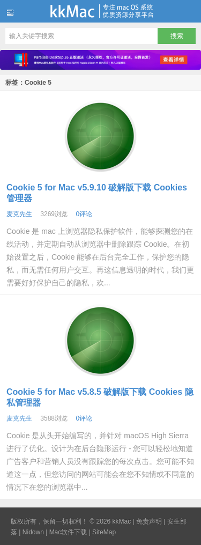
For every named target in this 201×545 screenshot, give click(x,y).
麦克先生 (19, 214)
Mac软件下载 (68, 532)
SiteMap (104, 532)
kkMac (100, 11)
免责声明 (149, 521)
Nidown (33, 532)
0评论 (84, 214)
